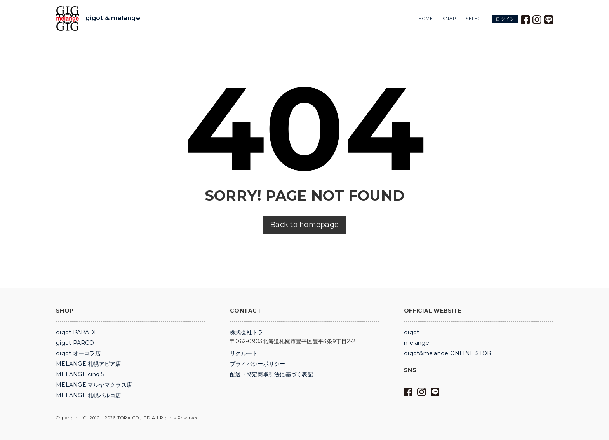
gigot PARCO (75, 342)
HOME (425, 19)
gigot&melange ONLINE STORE (450, 353)
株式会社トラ (246, 332)
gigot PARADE (77, 332)
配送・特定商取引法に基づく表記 (271, 374)
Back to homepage (304, 224)
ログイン (505, 19)
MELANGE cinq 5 (80, 374)
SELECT (475, 19)
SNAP (449, 19)
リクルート (244, 353)
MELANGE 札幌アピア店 (88, 363)
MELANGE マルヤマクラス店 (94, 384)
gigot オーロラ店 (78, 353)
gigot (411, 332)
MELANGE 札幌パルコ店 (88, 395)
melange (416, 342)
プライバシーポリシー (257, 363)
